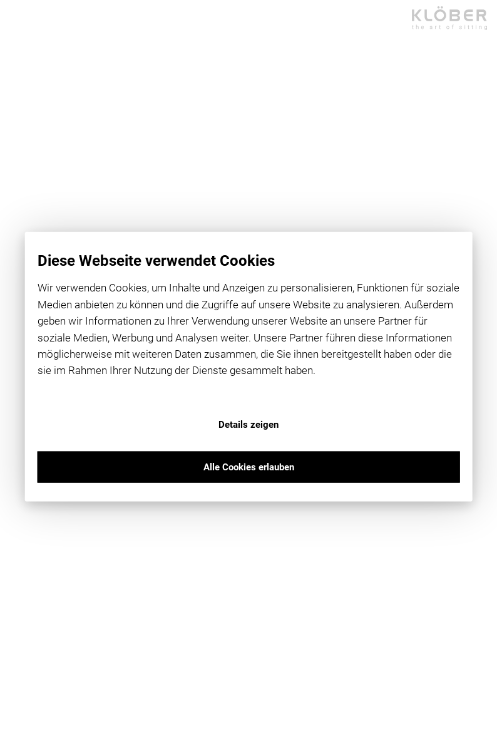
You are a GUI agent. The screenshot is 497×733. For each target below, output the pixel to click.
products (56, 108)
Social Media (41, 204)
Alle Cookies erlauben (248, 466)
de (15, 194)
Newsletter (39, 215)
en (41, 194)
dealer (51, 123)
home (49, 93)
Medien (27, 225)
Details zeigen (248, 424)
